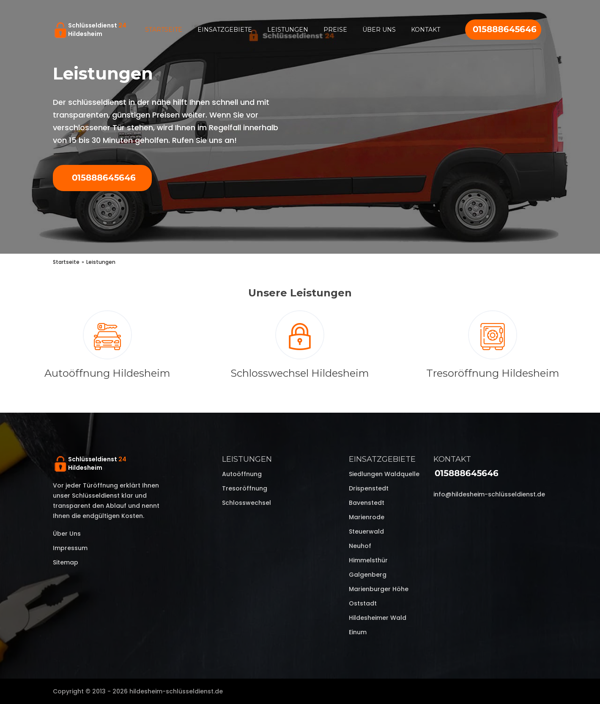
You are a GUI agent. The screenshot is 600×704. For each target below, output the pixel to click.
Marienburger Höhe (378, 589)
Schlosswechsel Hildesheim (299, 373)
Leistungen (287, 29)
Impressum (70, 548)
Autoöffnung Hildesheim (107, 373)
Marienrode (366, 517)
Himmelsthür (368, 560)
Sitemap (65, 562)
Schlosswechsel (246, 503)
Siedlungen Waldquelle (384, 474)
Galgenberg (367, 574)
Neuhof (360, 546)
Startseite (163, 29)
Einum (358, 632)
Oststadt (363, 603)
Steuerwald (366, 531)
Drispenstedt (369, 488)
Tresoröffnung (244, 488)
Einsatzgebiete (224, 29)
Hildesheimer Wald (377, 618)
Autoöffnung (242, 474)
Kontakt (425, 29)
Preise (335, 29)
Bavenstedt (366, 503)
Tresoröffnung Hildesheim (492, 373)
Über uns (379, 29)
